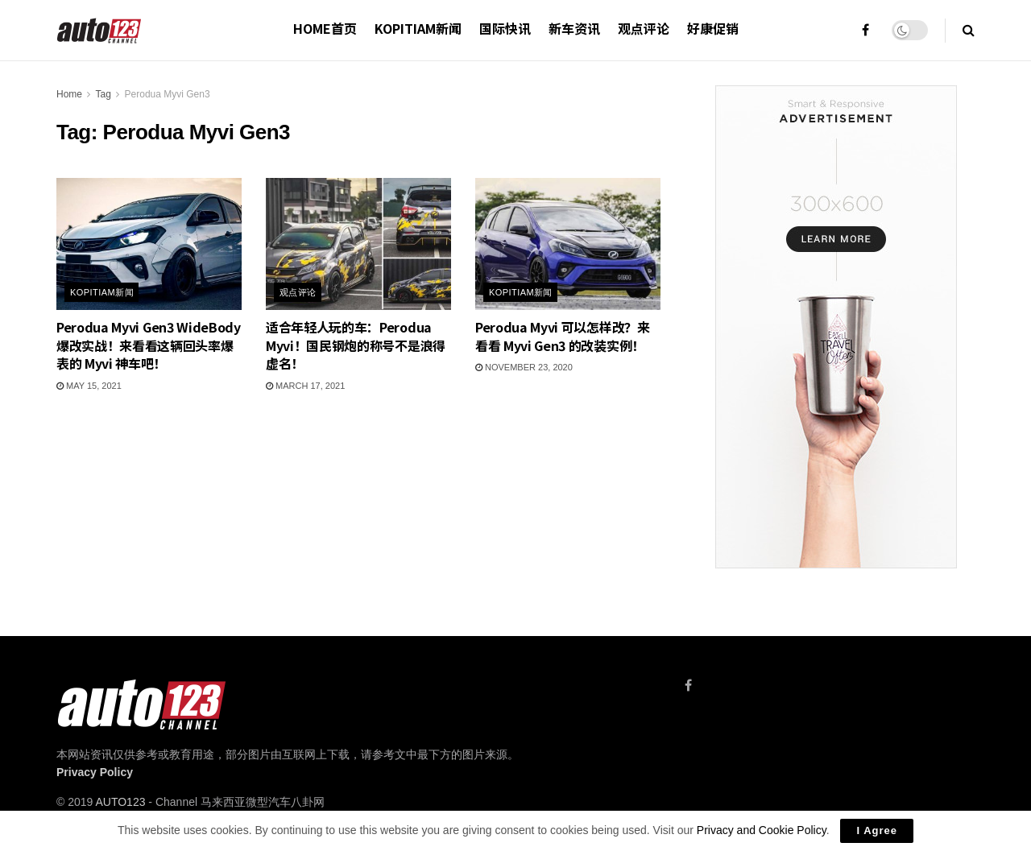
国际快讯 (505, 28)
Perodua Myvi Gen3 (167, 94)
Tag (102, 94)
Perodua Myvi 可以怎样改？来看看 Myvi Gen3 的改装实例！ (562, 335)
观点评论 (643, 28)
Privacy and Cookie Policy (761, 830)
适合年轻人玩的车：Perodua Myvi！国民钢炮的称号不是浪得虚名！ (355, 345)
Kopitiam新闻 (418, 28)
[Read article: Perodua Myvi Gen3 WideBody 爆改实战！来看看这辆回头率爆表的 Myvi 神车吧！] (149, 244)
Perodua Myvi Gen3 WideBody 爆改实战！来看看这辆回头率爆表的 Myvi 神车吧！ (148, 345)
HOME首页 (325, 28)
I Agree (876, 830)
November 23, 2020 (524, 367)
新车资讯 (574, 28)
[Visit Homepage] (99, 30)
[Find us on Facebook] (688, 685)
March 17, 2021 (305, 385)
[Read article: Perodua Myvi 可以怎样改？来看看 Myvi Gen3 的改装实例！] (567, 244)
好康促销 (713, 28)
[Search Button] (969, 30)
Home (69, 94)
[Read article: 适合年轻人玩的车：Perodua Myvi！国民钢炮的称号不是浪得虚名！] (358, 244)
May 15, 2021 (89, 385)
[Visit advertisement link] (836, 326)
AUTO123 (120, 801)
